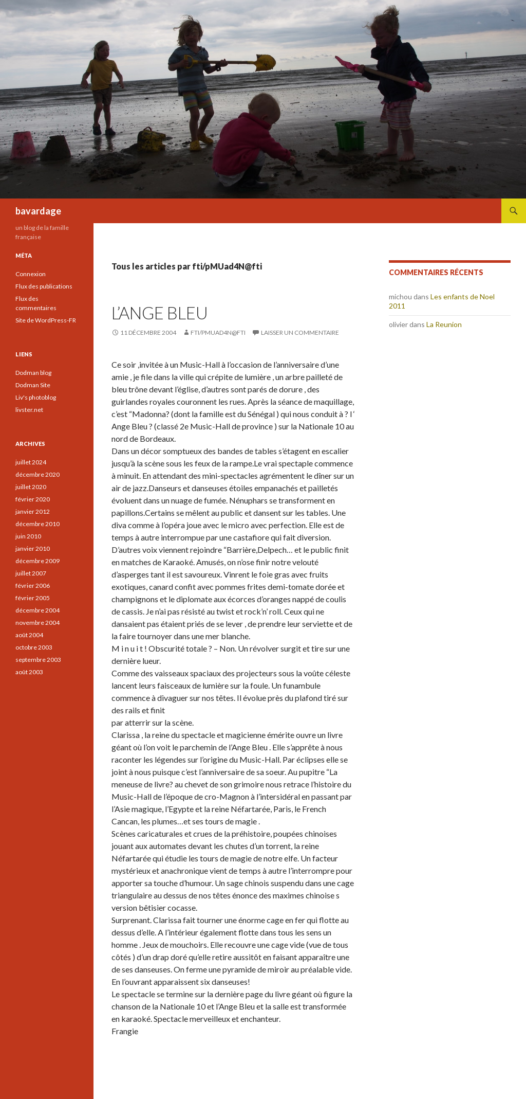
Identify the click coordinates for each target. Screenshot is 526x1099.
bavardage (38, 211)
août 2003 (29, 672)
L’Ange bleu (159, 312)
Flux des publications (43, 286)
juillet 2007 (30, 573)
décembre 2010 (37, 524)
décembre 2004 (37, 610)
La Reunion (444, 324)
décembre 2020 (37, 474)
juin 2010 (28, 536)
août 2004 (29, 635)
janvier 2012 (32, 511)
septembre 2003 (38, 659)
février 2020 (32, 499)
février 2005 (32, 598)
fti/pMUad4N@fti (218, 332)
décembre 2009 (37, 561)
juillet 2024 (30, 462)
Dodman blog (33, 372)
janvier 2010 (32, 548)
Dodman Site (32, 385)
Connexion (30, 274)
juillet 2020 (30, 487)
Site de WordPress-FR (45, 320)
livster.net (29, 409)
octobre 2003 (33, 647)
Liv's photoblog (35, 397)
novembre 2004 (37, 622)
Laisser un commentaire (300, 332)
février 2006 (32, 585)
